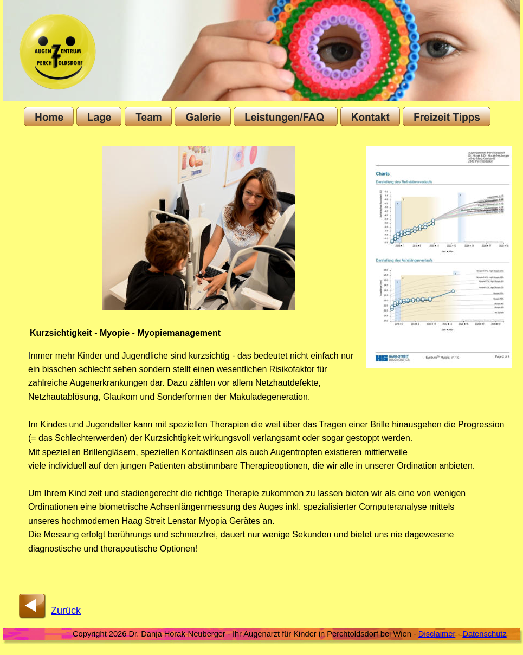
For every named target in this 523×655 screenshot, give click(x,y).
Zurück (66, 610)
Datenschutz (484, 634)
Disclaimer (436, 634)
